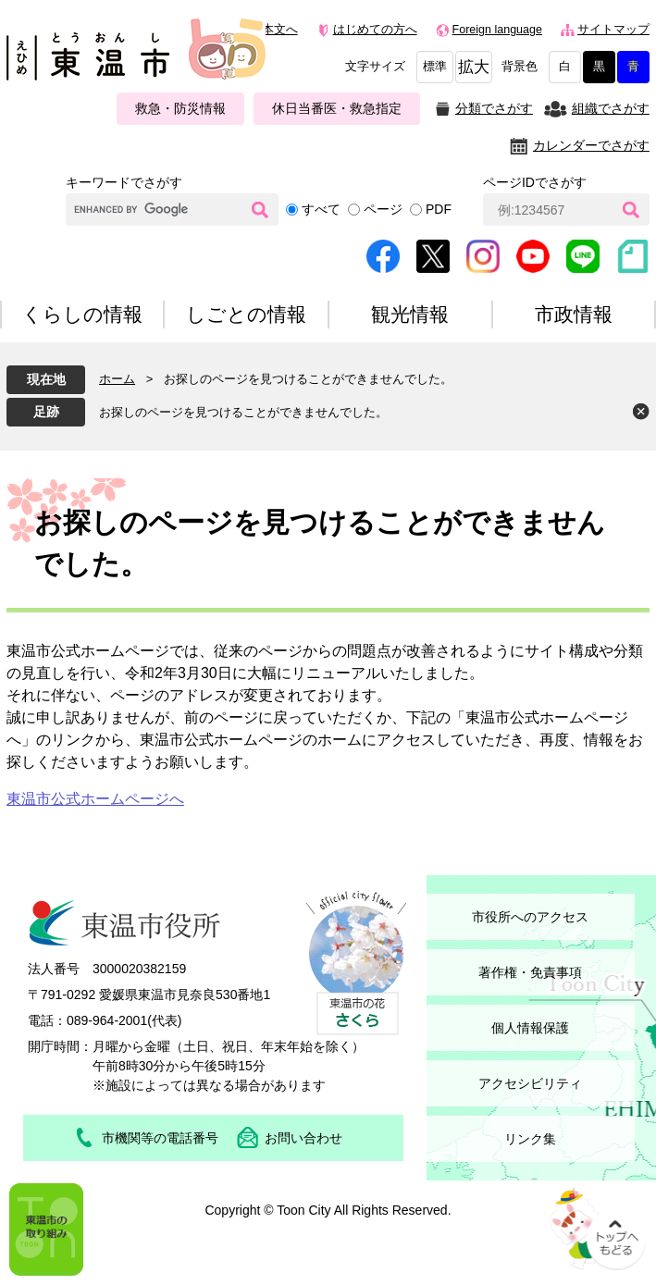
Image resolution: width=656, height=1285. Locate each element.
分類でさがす (494, 108)
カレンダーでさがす (591, 145)
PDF (439, 209)
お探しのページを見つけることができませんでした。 (243, 412)
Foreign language (497, 29)
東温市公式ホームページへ (95, 799)
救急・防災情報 (180, 108)
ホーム (117, 379)
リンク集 (530, 1138)
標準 (435, 66)
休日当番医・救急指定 (337, 108)
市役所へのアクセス (530, 916)
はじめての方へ (375, 29)
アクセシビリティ (530, 1083)
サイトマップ (613, 29)
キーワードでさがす (124, 182)
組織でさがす (611, 108)
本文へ (280, 29)
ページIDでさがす (535, 182)
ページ (383, 209)
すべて (321, 209)
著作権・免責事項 (530, 972)
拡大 (473, 67)
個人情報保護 (530, 1027)
